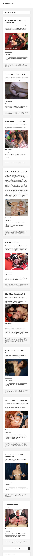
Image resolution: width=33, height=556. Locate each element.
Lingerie (6, 107)
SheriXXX (8, 103)
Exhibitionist (19, 225)
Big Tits (17, 106)
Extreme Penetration (16, 58)
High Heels (24, 154)
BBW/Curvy (13, 106)
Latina (24, 328)
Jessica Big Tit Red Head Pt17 (14, 351)
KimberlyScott (9, 326)
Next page (29, 548)
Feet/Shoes (25, 224)
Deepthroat (18, 332)
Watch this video (8, 51)
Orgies (19, 331)
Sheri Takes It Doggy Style (15, 74)
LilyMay (8, 531)
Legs (6, 155)
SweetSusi (8, 484)
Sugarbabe (9, 220)
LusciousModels (10, 380)
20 (19, 548)
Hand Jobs (9, 155)
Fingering (12, 224)
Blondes (11, 226)
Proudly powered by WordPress (10, 554)
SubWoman (9, 54)
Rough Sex (11, 57)
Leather (6, 332)
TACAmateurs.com (8, 3)
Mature (10, 222)
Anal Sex (23, 338)
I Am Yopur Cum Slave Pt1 (15, 121)
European (21, 57)
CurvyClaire (9, 432)
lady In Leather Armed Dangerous (14, 455)
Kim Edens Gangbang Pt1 (15, 294)
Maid (22, 107)
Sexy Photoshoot (11, 504)
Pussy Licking (11, 279)
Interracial (15, 107)
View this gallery (8, 101)
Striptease (7, 225)
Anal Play (10, 58)
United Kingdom (22, 106)
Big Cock (16, 155)
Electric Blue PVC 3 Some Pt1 (16, 400)
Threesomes (17, 279)
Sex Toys (6, 58)
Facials (6, 59)
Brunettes (22, 333)
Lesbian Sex (22, 279)
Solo (26, 106)
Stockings (10, 107)
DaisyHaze (9, 152)
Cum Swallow (23, 58)
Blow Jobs (19, 107)
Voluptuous (7, 226)
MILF (18, 57)
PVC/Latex (23, 331)
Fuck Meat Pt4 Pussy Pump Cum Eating (15, 21)
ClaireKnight (9, 274)
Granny (10, 276)
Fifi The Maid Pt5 (12, 242)
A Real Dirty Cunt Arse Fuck (16, 172)
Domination (25, 57)
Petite (21, 154)
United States (17, 154)
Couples (12, 155)
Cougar (14, 57)
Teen (10, 154)
